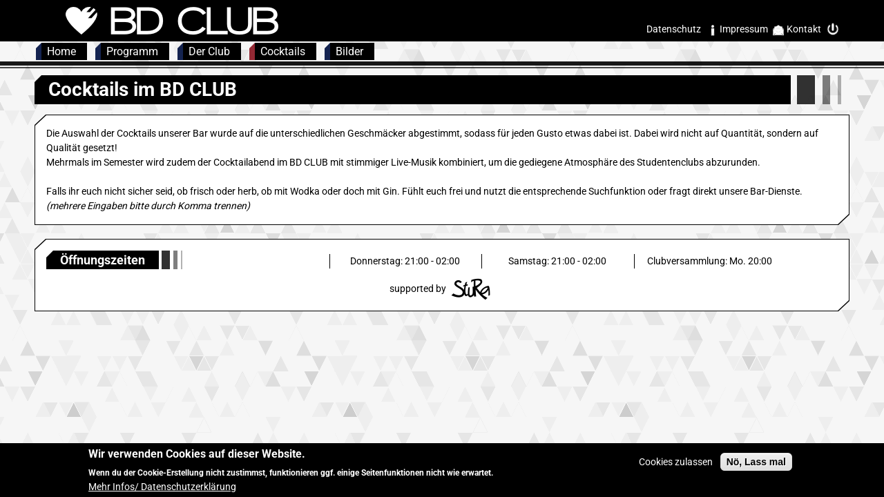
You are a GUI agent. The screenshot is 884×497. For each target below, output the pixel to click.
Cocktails (282, 51)
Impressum (744, 29)
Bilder (349, 51)
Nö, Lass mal (756, 465)
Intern (836, 29)
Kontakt (804, 29)
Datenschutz (673, 29)
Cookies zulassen (676, 465)
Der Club (209, 51)
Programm (132, 51)
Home (61, 51)
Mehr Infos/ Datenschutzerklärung (162, 490)
